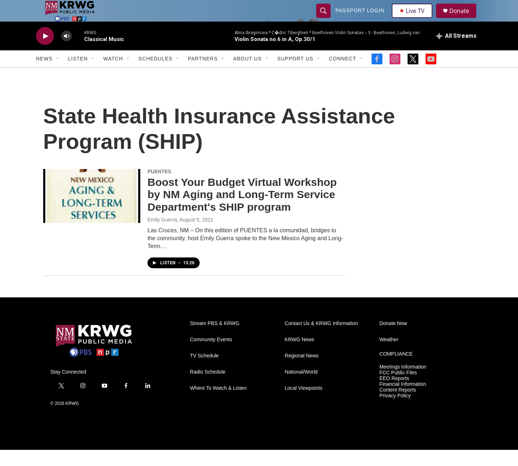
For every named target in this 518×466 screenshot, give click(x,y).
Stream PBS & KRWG (214, 339)
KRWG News (299, 355)
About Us (247, 75)
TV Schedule (204, 372)
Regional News (301, 372)
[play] (45, 52)
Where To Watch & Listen (218, 404)
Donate (464, 19)
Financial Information (403, 400)
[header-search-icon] (324, 19)
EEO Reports (394, 394)
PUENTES (159, 188)
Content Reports (398, 406)
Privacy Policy (395, 412)
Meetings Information (403, 383)
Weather (389, 355)
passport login (360, 19)
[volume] (66, 52)
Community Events (211, 355)
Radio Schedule (208, 388)
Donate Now (393, 339)
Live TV (414, 18)
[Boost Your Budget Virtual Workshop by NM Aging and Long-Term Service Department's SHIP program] (91, 212)
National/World (301, 388)
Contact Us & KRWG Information (321, 339)
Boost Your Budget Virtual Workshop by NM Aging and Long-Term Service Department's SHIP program (242, 210)
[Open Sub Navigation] (58, 75)
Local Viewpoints (303, 404)
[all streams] (456, 52)
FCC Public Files (398, 389)
